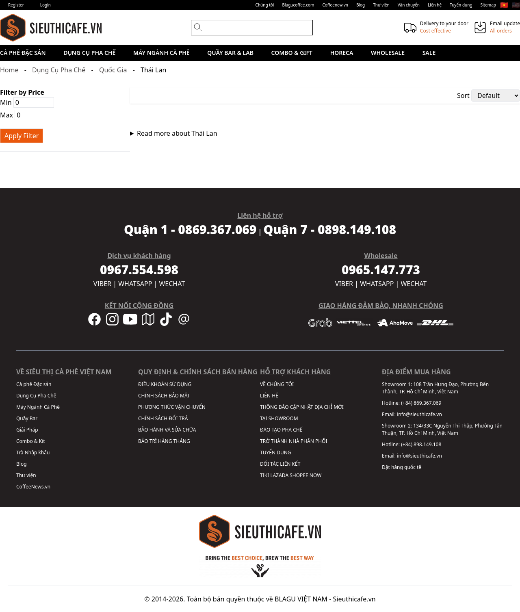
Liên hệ (435, 5)
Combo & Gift (291, 52)
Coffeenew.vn (335, 5)
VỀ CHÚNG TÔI (277, 384)
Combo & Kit (30, 441)
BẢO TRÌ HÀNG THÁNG (164, 441)
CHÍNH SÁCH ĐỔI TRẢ (163, 418)
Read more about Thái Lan (177, 133)
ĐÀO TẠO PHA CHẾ (281, 429)
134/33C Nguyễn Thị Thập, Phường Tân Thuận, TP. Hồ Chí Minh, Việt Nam (442, 429)
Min (27, 102)
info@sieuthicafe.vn (419, 414)
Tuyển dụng (461, 5)
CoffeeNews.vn (33, 486)
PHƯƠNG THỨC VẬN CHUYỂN (172, 407)
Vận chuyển (409, 5)
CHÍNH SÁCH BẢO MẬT (164, 395)
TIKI (264, 475)
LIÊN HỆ (269, 395)
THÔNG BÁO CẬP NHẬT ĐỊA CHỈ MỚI (302, 407)
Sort (463, 95)
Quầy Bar (26, 418)
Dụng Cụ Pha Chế (89, 52)
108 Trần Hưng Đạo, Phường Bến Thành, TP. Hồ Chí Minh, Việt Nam (435, 388)
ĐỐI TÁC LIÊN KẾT (280, 463)
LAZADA (279, 475)
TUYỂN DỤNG (275, 452)
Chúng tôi (265, 5)
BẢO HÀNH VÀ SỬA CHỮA (167, 429)
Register (16, 5)
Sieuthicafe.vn (354, 599)
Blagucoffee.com (298, 5)
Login (45, 5)
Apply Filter (21, 135)
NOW (316, 475)
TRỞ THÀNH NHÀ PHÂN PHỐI (293, 441)
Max (27, 115)
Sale (429, 52)
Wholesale (388, 52)
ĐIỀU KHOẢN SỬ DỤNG (164, 384)
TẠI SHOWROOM (279, 418)
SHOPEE (299, 475)
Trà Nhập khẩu (33, 452)
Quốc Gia (113, 69)
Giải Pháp (27, 429)
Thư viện (381, 5)
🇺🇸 (516, 4)
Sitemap (488, 5)
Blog (360, 5)
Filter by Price (22, 92)
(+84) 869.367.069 (421, 402)
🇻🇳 (504, 4)
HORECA (341, 52)
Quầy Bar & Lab (230, 52)
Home (9, 69)
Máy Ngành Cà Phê (161, 52)
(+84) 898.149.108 (421, 444)
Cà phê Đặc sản (23, 52)
